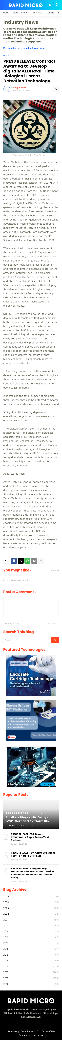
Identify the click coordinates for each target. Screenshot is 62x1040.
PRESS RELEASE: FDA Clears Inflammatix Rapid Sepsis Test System (30, 837)
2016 (31, 948)
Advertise (38, 1035)
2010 (31, 984)
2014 (31, 960)
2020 (31, 925)
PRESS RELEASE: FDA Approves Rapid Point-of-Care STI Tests (33, 854)
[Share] (56, 88)
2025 (31, 896)
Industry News (21, 12)
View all (55, 570)
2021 (31, 919)
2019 (31, 931)
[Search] (57, 5)
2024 (31, 902)
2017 (31, 943)
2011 (31, 978)
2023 (31, 908)
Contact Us (24, 1035)
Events (50, 12)
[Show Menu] (4, 5)
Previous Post (12, 623)
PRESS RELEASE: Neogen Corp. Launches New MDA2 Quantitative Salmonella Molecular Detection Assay (32, 873)
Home (6, 12)
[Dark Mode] (50, 5)
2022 (31, 913)
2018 (31, 937)
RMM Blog (38, 12)
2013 (31, 966)
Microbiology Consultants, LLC (22, 1031)
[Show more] (41, 561)
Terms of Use (48, 1031)
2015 (31, 954)
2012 (31, 972)
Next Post (51, 623)
